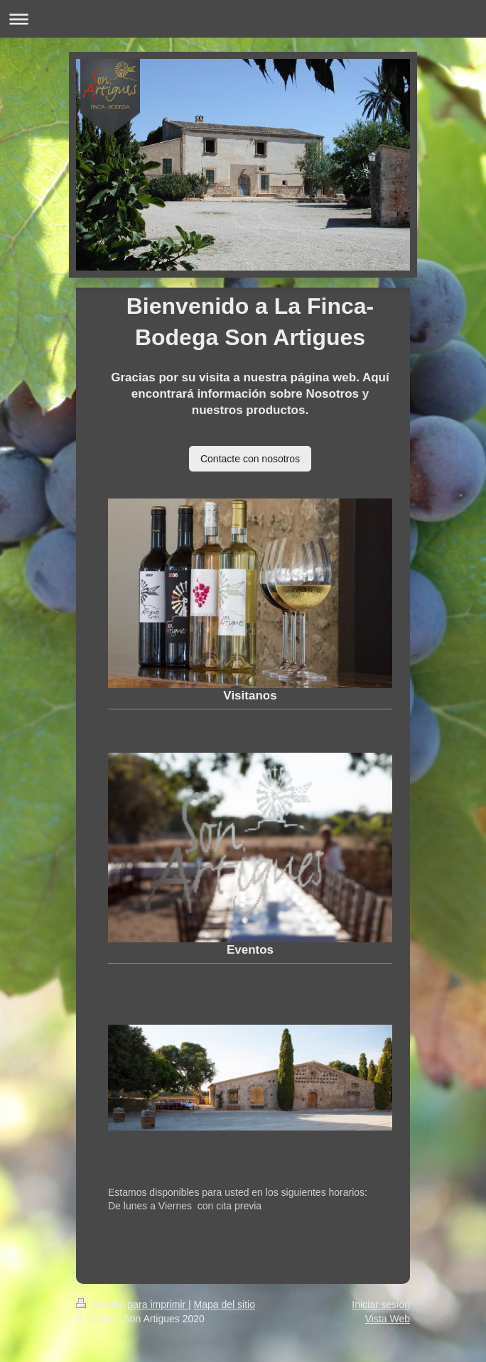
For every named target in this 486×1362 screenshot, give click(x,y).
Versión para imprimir (132, 1304)
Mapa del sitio (224, 1304)
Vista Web (387, 1318)
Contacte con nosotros (250, 458)
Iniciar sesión (381, 1304)
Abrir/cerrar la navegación (243, 19)
